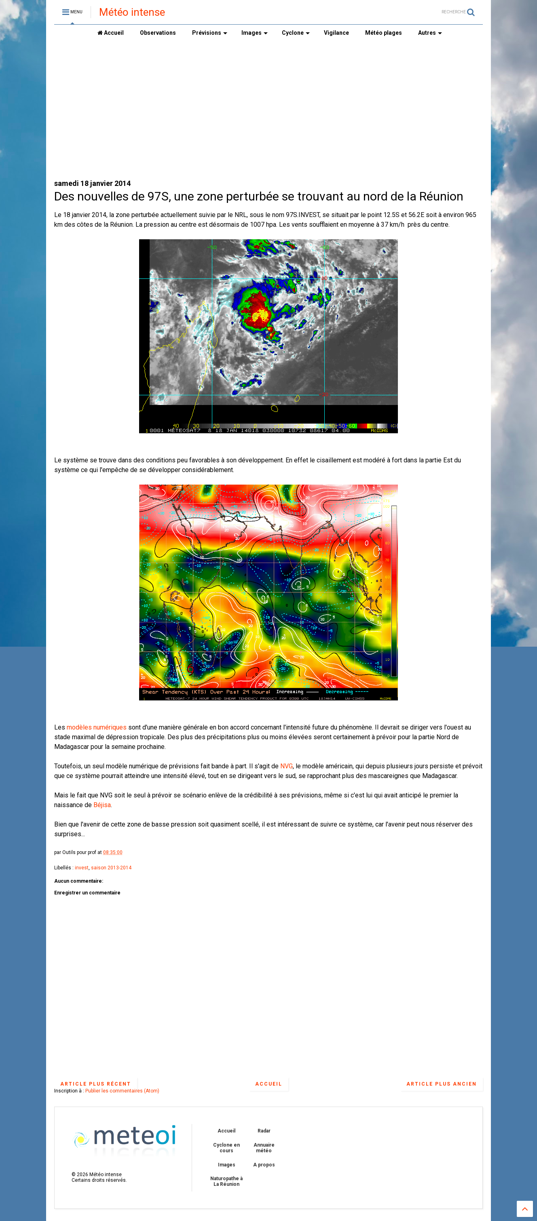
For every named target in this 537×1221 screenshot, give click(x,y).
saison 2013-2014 (111, 868)
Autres (430, 33)
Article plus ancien (441, 1084)
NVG (286, 766)
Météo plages (383, 33)
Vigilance (336, 33)
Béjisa (102, 805)
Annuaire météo (264, 1148)
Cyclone (296, 33)
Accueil (110, 33)
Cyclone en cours (226, 1148)
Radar (264, 1131)
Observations (158, 33)
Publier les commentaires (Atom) (122, 1091)
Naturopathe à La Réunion (226, 1181)
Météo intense (132, 12)
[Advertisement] (268, 109)
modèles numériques (97, 727)
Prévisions (209, 33)
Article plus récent (95, 1084)
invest (82, 868)
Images (254, 33)
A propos (264, 1165)
